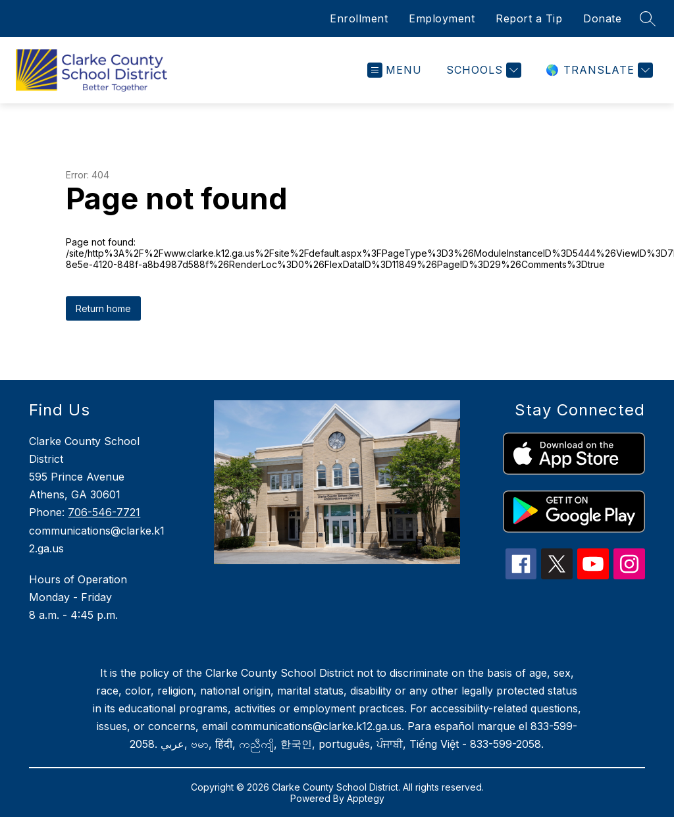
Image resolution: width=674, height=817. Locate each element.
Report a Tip (529, 18)
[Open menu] (394, 70)
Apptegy (365, 798)
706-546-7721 (104, 512)
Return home (103, 308)
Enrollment (359, 18)
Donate (602, 18)
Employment (442, 18)
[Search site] (648, 18)
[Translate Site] (597, 70)
